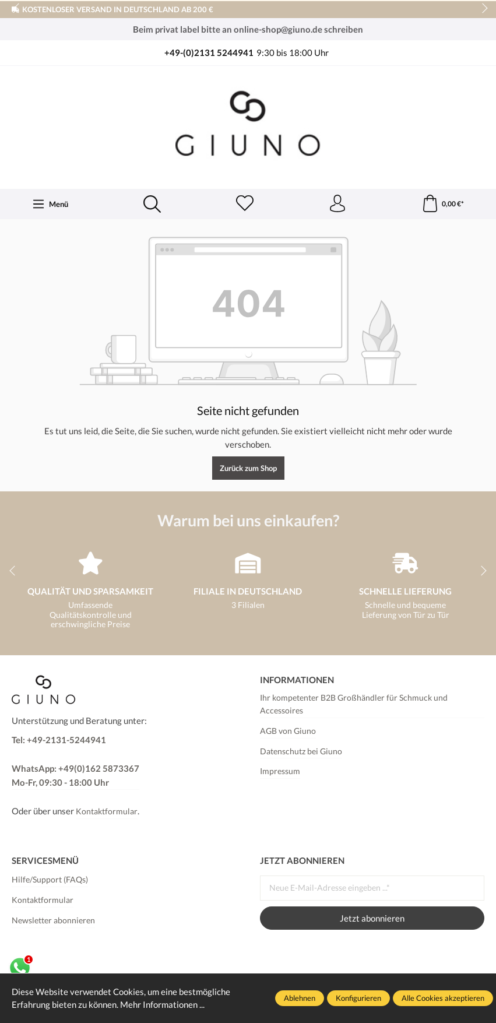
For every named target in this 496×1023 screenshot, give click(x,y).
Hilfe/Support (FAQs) (50, 879)
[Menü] (50, 204)
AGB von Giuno (288, 731)
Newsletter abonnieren (53, 920)
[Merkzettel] (245, 204)
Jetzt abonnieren (372, 918)
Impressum (280, 771)
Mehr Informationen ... (162, 1004)
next (481, 8)
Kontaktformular (107, 811)
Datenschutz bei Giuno (301, 751)
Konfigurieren (358, 998)
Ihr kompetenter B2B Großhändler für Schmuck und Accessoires (354, 704)
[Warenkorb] (442, 204)
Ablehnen (299, 998)
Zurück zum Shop (248, 468)
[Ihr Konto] (337, 204)
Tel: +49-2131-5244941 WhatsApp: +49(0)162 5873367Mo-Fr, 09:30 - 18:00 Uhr (75, 760)
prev (17, 8)
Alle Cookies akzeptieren (443, 998)
